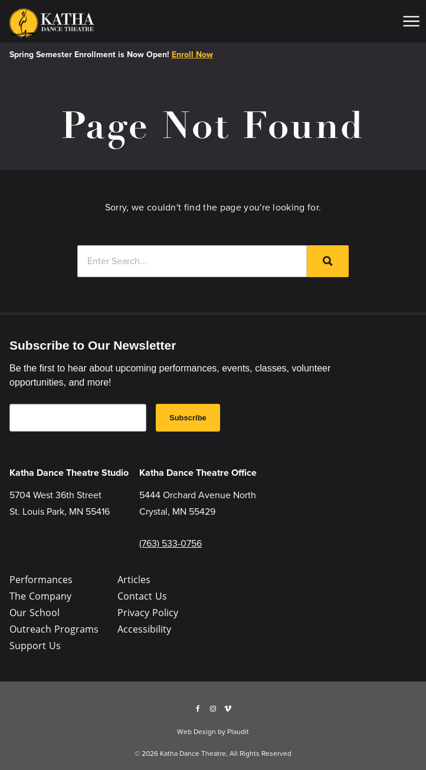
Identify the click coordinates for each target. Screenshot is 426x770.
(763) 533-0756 (170, 543)
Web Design (196, 731)
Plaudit (238, 731)
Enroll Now (192, 54)
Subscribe (188, 417)
